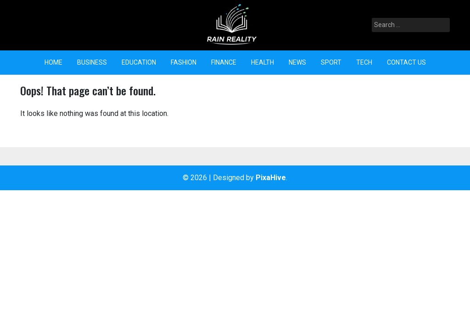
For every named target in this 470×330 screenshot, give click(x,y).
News (297, 62)
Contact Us (406, 62)
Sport (331, 62)
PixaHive (271, 177)
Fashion (183, 62)
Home (53, 62)
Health (262, 62)
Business (92, 62)
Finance (223, 62)
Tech (364, 62)
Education (139, 62)
